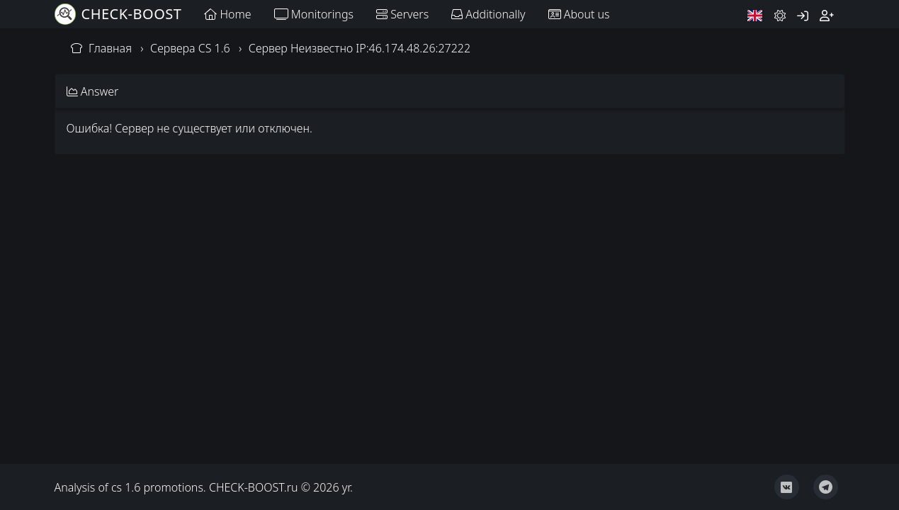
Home (227, 14)
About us (579, 14)
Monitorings (314, 14)
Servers (402, 14)
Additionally (488, 14)
